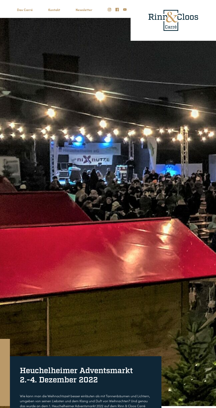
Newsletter (84, 9)
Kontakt (54, 9)
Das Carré (25, 9)
